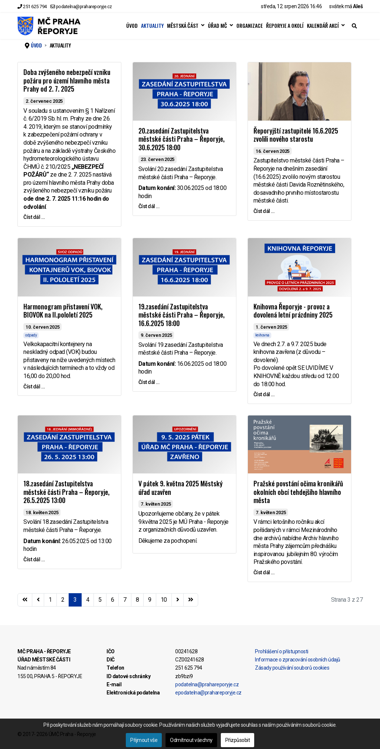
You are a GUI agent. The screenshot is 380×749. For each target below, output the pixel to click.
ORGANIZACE (249, 25)
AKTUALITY (152, 25)
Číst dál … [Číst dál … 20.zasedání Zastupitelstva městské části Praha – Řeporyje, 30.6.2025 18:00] (149, 206)
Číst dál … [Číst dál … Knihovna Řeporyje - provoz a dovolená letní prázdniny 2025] (264, 394)
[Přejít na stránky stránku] (38, 600)
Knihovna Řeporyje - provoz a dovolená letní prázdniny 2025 (292, 311)
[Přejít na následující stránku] (177, 600)
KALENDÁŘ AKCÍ (323, 25)
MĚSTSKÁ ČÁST (183, 25)
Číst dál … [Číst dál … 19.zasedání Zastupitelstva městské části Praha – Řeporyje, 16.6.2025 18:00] (149, 382)
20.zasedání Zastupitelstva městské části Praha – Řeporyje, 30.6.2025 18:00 (181, 139)
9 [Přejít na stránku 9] (149, 599)
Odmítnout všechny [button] (191, 740)
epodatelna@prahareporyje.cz (208, 693)
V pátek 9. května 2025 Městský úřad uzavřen (180, 488)
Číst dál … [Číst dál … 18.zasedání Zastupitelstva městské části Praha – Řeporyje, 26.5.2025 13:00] (34, 559)
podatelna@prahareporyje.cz (84, 6)
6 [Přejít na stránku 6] (112, 599)
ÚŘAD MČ (217, 25)
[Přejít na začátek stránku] (24, 600)
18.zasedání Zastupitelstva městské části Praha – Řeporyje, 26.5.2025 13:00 (66, 492)
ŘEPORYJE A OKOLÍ (285, 25)
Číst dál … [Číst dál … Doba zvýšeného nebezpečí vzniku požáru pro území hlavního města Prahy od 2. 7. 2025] (34, 217)
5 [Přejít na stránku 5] (100, 599)
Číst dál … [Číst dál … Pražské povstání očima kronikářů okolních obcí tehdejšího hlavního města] (264, 572)
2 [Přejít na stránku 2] (63, 599)
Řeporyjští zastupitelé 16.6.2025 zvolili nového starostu (295, 135)
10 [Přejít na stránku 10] (164, 599)
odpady (31, 335)
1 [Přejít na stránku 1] (50, 599)
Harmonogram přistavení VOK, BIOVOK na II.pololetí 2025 (62, 311)
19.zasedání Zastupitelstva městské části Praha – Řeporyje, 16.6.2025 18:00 (181, 315)
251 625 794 (35, 6)
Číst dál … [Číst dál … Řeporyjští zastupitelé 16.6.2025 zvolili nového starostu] (264, 211)
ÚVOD (132, 25)
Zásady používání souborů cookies (292, 668)
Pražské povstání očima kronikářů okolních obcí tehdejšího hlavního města (298, 492)
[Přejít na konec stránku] (190, 600)
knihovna (262, 335)
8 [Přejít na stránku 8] (137, 599)
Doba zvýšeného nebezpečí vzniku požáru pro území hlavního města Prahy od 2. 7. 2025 (66, 80)
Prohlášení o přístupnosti (281, 651)
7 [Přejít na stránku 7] (125, 599)
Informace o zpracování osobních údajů (297, 660)
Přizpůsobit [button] (237, 740)
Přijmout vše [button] (143, 740)
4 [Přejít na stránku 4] (87, 599)
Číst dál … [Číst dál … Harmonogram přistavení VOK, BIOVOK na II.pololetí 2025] (34, 387)
